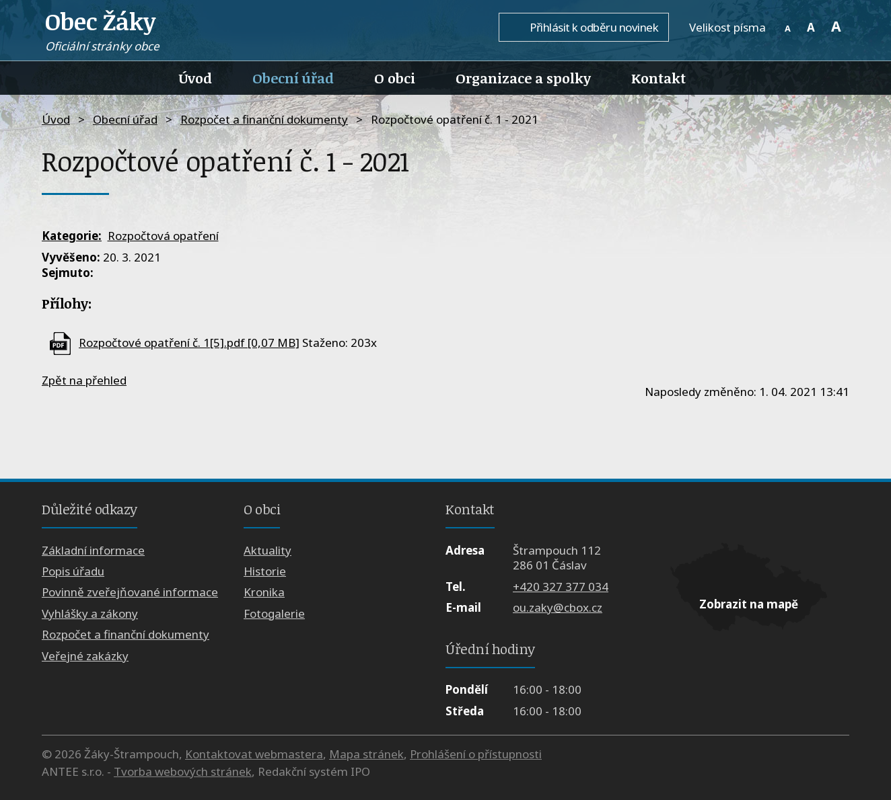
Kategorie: (72, 235)
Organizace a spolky (523, 78)
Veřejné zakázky (85, 656)
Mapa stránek (366, 754)
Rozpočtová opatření (163, 235)
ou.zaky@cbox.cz (557, 607)
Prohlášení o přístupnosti (476, 754)
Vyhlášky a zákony (90, 613)
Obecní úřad (293, 78)
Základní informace (93, 550)
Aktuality (267, 550)
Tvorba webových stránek (183, 771)
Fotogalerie (274, 613)
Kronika (264, 592)
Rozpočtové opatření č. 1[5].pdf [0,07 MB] (189, 342)
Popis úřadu (73, 571)
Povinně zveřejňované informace (130, 592)
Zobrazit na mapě (748, 604)
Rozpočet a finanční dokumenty (264, 119)
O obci (394, 78)
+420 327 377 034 (560, 586)
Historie (265, 571)
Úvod (195, 78)
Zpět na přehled (84, 380)
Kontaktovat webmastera (254, 754)
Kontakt (658, 78)
